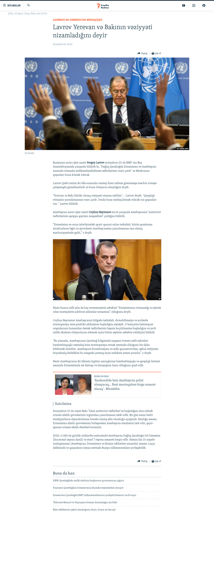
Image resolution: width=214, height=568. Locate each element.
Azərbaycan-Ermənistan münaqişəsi (77, 20)
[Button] (142, 53)
